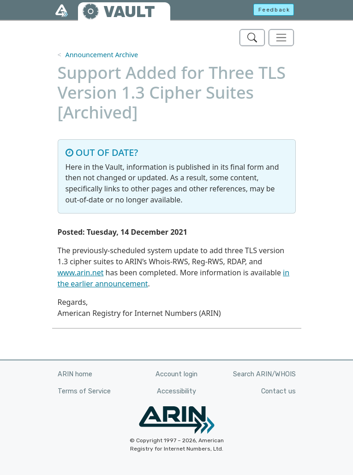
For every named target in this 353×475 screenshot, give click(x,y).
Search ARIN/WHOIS (264, 374)
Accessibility (176, 391)
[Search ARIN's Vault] (252, 37)
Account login (176, 374)
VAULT (129, 11)
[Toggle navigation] (281, 37)
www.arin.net (81, 272)
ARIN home (75, 374)
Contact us (278, 391)
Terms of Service (84, 391)
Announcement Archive (101, 54)
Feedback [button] (274, 9)
